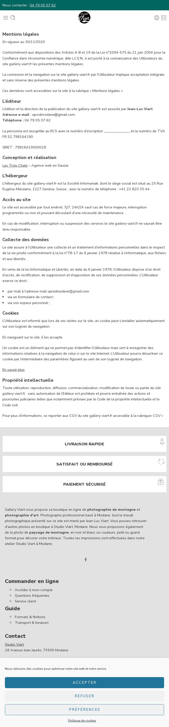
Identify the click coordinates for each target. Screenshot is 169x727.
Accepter (84, 682)
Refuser (84, 696)
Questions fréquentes (32, 595)
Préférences (84, 709)
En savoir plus (13, 369)
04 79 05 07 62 (43, 5)
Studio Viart (14, 644)
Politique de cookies (82, 721)
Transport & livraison (32, 622)
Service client (25, 601)
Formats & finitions (30, 616)
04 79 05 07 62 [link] (38, 120)
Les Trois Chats (15, 165)
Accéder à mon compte (34, 589)
